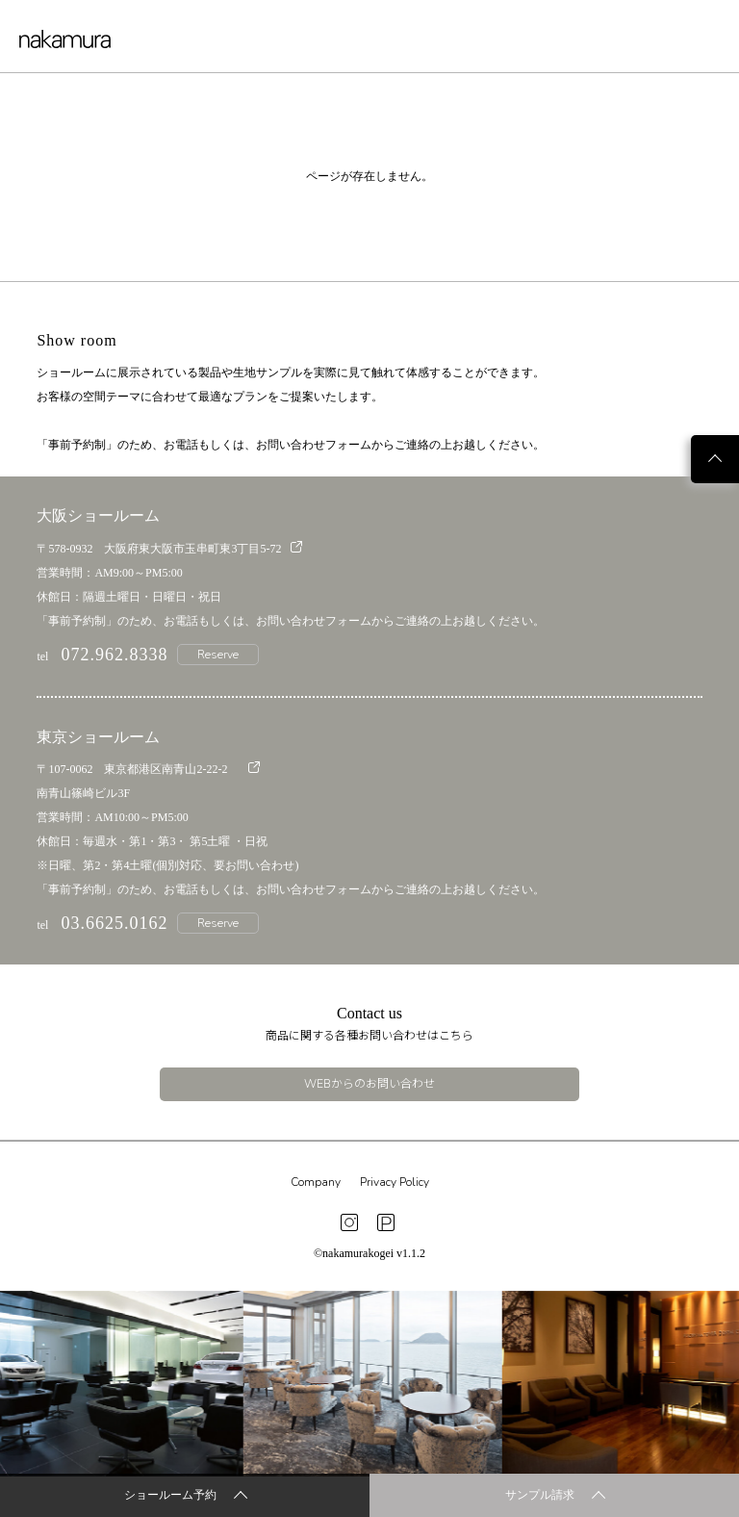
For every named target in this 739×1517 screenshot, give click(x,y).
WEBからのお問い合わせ (369, 1084)
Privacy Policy (394, 1182)
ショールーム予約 (185, 1496)
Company (316, 1182)
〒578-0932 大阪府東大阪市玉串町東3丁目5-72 (169, 548)
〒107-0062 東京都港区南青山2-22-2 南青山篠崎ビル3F (148, 780)
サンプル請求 (555, 1496)
